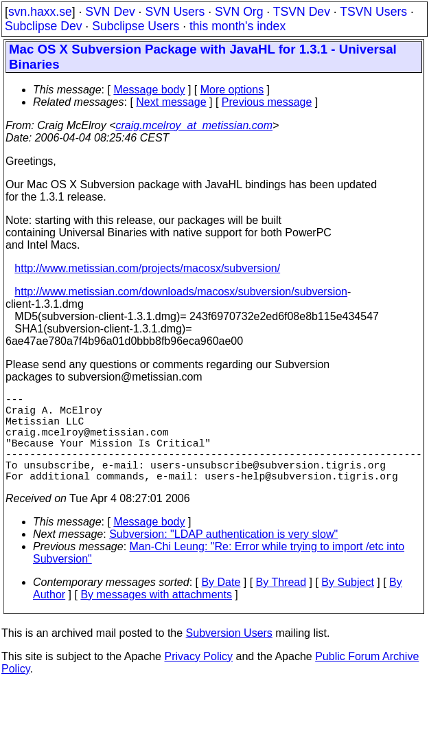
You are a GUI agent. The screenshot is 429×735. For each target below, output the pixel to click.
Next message (171, 102)
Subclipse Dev (43, 26)
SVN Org (239, 12)
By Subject (347, 604)
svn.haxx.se (40, 12)
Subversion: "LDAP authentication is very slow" (223, 556)
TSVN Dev (301, 12)
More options (232, 89)
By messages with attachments (156, 616)
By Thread (281, 604)
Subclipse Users (135, 26)
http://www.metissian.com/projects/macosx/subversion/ (147, 268)
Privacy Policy (198, 678)
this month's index (237, 26)
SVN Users (175, 12)
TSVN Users (373, 12)
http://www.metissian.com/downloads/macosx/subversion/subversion (180, 291)
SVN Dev (110, 12)
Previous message (267, 102)
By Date (220, 604)
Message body (149, 89)
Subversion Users (229, 655)
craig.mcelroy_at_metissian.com (194, 125)
